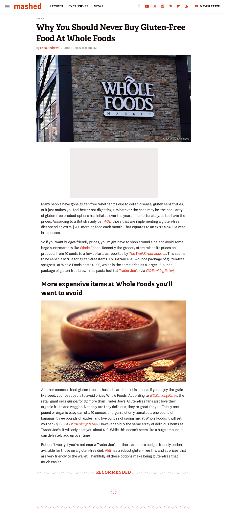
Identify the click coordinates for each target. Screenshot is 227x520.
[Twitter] (154, 7)
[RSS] (186, 7)
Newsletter (207, 6)
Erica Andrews (49, 48)
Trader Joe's (129, 270)
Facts (40, 18)
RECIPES (56, 6)
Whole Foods (90, 248)
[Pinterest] (170, 7)
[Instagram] (162, 7)
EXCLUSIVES (78, 6)
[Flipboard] (178, 7)
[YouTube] (147, 7)
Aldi (108, 450)
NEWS (98, 6)
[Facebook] (139, 7)
